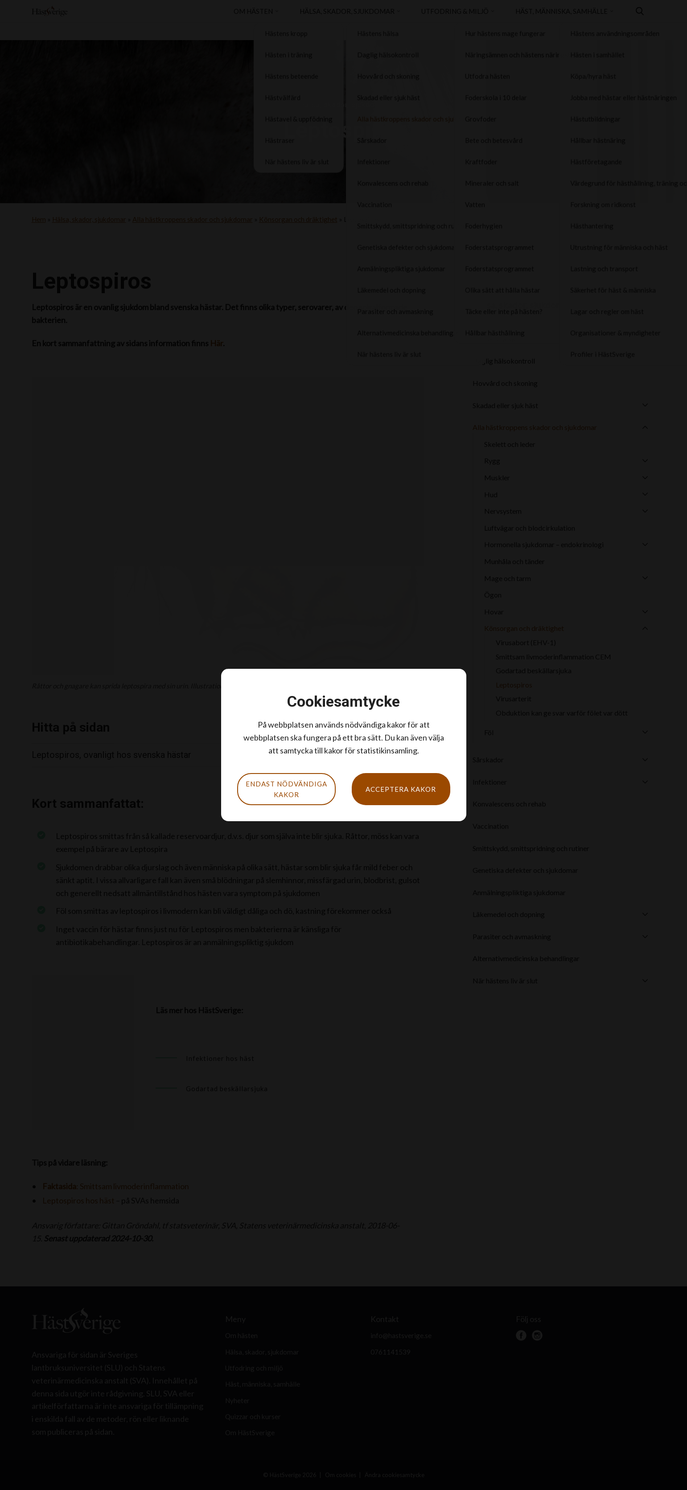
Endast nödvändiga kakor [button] (286, 789)
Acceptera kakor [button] (401, 789)
